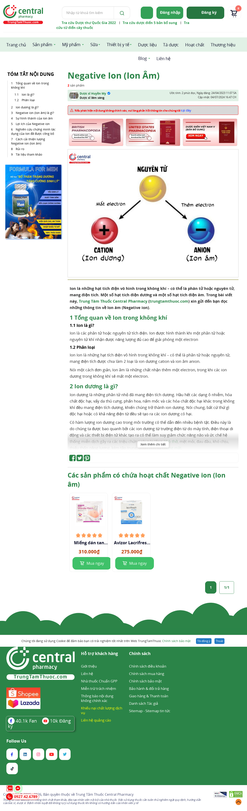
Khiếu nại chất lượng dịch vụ (101, 710)
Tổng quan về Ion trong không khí (30, 85)
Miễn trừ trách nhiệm (98, 688)
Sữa (94, 44)
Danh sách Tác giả (143, 703)
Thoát (219, 641)
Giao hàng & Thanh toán (148, 695)
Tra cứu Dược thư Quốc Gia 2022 (89, 22)
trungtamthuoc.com (169, 301)
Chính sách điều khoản (147, 666)
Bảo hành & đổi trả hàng (149, 688)
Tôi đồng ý (203, 641)
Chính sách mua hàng (146, 673)
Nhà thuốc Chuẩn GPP (99, 681)
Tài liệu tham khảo (29, 154)
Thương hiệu (223, 45)
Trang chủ (16, 45)
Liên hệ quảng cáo (96, 720)
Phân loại (28, 100)
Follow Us (16, 741)
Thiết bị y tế (118, 44)
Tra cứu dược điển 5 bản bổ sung (150, 22)
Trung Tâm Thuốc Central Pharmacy (113, 301)
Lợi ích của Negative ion (33, 124)
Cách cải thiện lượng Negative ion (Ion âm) (28, 141)
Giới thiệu (89, 666)
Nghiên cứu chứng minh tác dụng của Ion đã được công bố (33, 131)
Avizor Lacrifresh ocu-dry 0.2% (131, 543)
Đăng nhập (170, 12)
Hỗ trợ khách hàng (99, 653)
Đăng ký (209, 12)
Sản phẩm (42, 44)
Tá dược (171, 45)
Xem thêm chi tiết (153, 444)
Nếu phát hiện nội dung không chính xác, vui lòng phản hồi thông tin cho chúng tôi (133, 110)
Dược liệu (147, 45)
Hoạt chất (194, 45)
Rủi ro (20, 149)
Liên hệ (163, 58)
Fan (22, 720)
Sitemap (136, 710)
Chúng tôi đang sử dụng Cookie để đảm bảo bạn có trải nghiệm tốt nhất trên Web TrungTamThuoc (106, 641)
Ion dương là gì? (27, 107)
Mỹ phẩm (71, 44)
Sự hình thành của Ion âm (34, 118)
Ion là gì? (28, 94)
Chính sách (139, 653)
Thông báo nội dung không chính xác (97, 698)
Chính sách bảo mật (176, 641)
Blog (142, 58)
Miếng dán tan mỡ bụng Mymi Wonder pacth (89, 543)
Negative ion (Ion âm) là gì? (35, 113)
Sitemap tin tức (157, 710)
